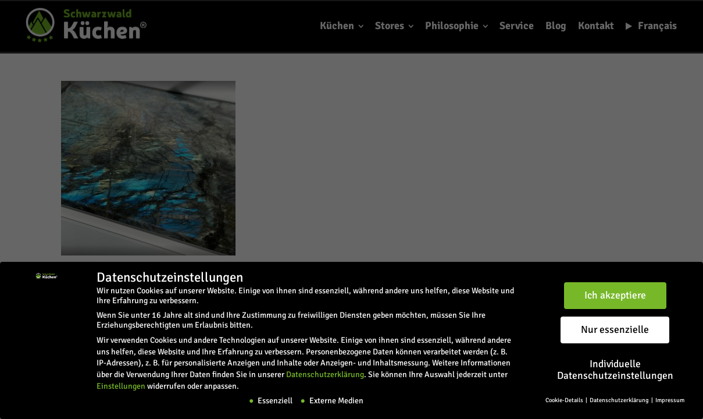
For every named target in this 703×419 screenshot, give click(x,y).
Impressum (669, 400)
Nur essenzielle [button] (615, 330)
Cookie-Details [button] (564, 400)
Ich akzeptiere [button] (615, 295)
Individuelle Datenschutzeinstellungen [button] (615, 370)
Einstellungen (121, 385)
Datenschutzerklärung (325, 374)
